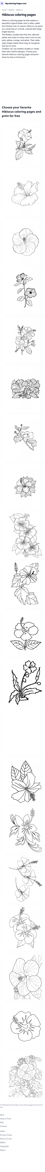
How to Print (5, 1118)
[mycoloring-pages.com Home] (13, 3)
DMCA (3, 1142)
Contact (3, 1126)
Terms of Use (6, 1138)
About (2, 1150)
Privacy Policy (6, 1135)
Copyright (4, 1146)
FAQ (2, 1122)
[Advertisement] (22, 81)
